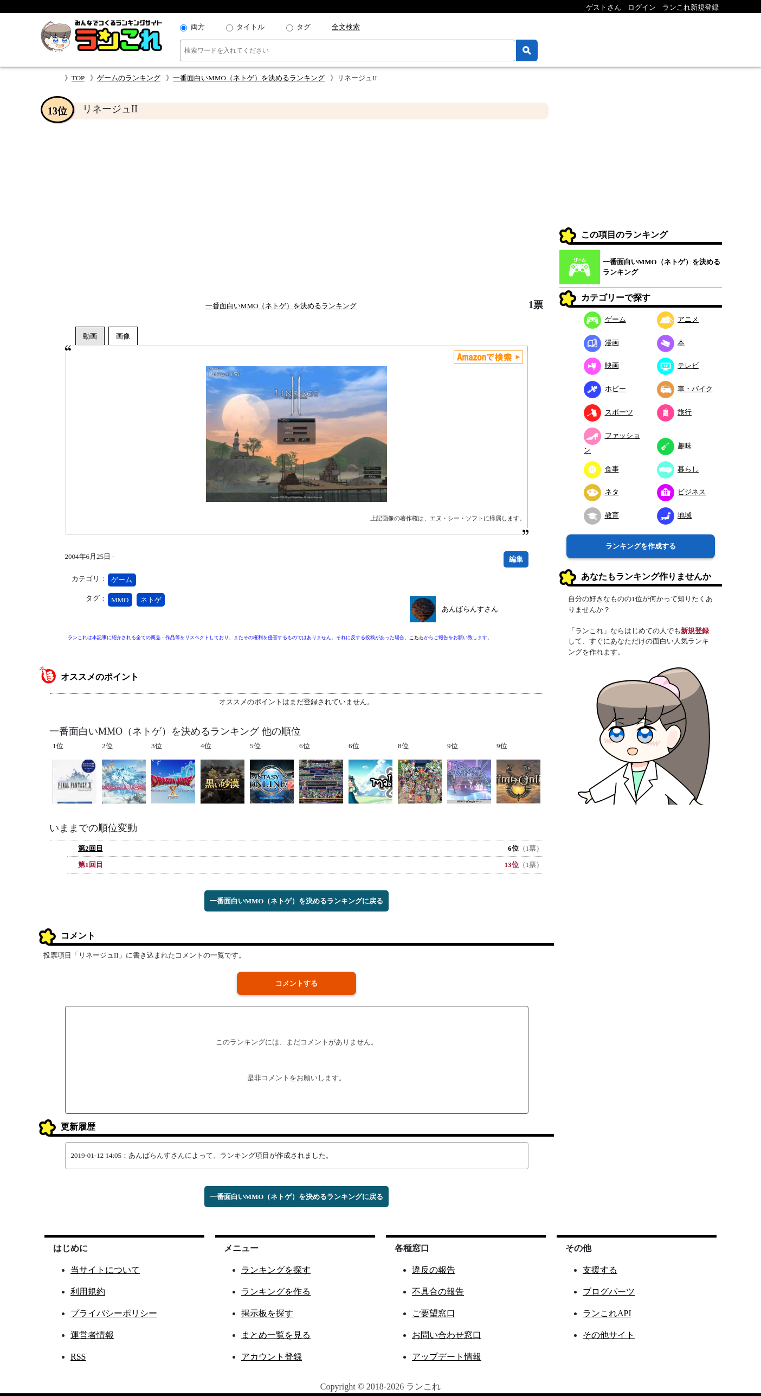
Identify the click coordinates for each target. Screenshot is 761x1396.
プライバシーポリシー (113, 1313)
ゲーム (121, 580)
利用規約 (87, 1291)
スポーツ (608, 412)
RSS (78, 1356)
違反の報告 (433, 1269)
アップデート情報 (446, 1356)
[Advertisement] (296, 209)
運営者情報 (92, 1335)
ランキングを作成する (640, 546)
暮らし (678, 469)
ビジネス (681, 492)
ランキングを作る (276, 1291)
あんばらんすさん (470, 609)
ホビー (605, 389)
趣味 (674, 446)
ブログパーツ (609, 1291)
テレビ (678, 365)
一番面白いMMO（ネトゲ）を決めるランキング (249, 78)
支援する (600, 1269)
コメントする (296, 983)
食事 (601, 469)
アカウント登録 (271, 1356)
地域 (674, 515)
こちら (416, 637)
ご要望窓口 (433, 1313)
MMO (120, 600)
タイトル (250, 27)
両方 (198, 27)
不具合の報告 (438, 1291)
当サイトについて (105, 1269)
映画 (601, 365)
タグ (303, 27)
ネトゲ (151, 600)
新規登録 (695, 631)
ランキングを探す (276, 1269)
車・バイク (685, 389)
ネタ (601, 492)
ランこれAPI (607, 1313)
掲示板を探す (267, 1313)
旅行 (674, 412)
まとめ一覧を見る (276, 1335)
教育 (601, 515)
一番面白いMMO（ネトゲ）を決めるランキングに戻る (297, 901)
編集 (516, 559)
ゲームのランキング (128, 78)
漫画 (601, 343)
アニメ (678, 319)
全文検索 (346, 27)
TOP (78, 78)
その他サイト (609, 1335)
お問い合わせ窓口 (446, 1335)
